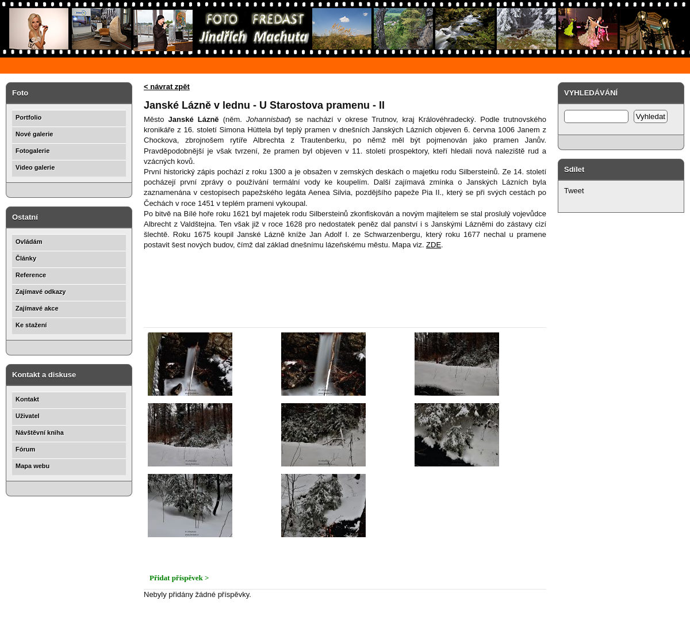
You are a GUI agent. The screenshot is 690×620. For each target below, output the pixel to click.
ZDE (433, 244)
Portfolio (28, 117)
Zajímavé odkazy (41, 291)
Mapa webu (32, 465)
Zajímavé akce (37, 308)
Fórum (25, 449)
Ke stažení (31, 325)
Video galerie (35, 167)
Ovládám (29, 241)
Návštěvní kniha (40, 432)
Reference (31, 274)
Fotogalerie (32, 150)
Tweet (574, 190)
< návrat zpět (167, 86)
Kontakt (27, 399)
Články (26, 258)
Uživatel (28, 415)
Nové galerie (34, 134)
